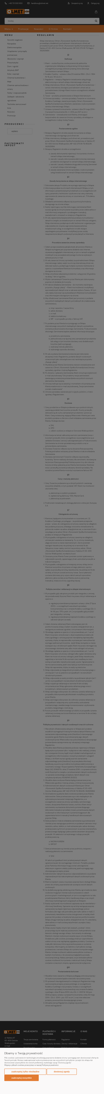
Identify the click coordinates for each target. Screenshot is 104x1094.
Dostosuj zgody (62, 1071)
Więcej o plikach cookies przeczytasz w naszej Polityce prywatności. (31, 1065)
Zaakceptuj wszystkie (21, 1078)
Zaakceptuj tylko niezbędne (25, 1071)
